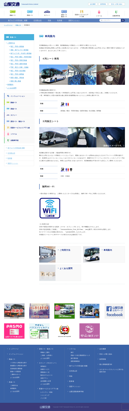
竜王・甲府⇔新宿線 (17, 46)
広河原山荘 (38, 20)
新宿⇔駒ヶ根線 (16, 81)
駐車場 (59, 20)
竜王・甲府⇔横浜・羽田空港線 (21, 57)
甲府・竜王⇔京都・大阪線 (19, 67)
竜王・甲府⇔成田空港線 (19, 64)
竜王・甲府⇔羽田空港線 (19, 60)
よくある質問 (11, 88)
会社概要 (93, 4)
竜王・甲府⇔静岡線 (17, 74)
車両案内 (10, 84)
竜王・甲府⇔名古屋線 (18, 70)
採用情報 (103, 4)
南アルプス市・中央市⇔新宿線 (21, 53)
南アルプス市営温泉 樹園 (17, 20)
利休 (49, 20)
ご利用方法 (11, 43)
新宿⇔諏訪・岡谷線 (17, 77)
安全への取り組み (116, 4)
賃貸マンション (74, 20)
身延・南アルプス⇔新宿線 (19, 50)
